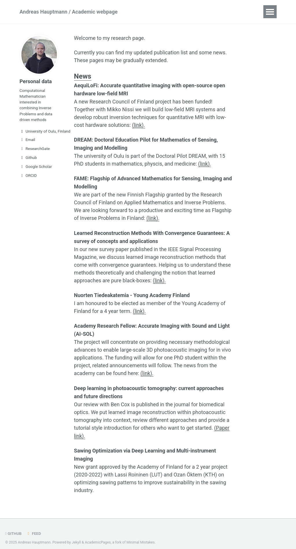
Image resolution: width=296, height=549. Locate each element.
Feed (33, 526)
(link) (138, 124)
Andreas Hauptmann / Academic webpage (69, 12)
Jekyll (76, 536)
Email (27, 139)
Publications (152, 12)
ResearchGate (35, 148)
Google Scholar (36, 166)
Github (28, 157)
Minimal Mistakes (141, 536)
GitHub (13, 526)
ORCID (28, 175)
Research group (195, 12)
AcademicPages (98, 536)
